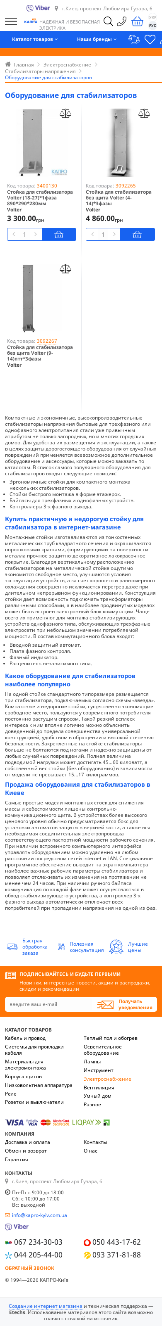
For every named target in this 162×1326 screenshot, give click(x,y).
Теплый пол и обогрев (111, 1038)
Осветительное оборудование (103, 1050)
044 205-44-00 (38, 1255)
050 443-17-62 (116, 1242)
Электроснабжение (107, 1079)
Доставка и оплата (27, 1142)
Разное (92, 1104)
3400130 (47, 186)
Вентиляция (99, 1087)
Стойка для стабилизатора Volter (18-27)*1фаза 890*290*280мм (40, 197)
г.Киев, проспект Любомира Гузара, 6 (107, 8)
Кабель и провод (25, 1038)
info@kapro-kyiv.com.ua (39, 1215)
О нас (90, 1151)
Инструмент (99, 1070)
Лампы (92, 1061)
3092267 (47, 341)
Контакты (95, 1142)
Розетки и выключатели (34, 1102)
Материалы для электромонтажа (25, 1064)
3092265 (126, 186)
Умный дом (97, 1096)
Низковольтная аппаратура (39, 1085)
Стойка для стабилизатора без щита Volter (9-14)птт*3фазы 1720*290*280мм (40, 356)
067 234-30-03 (38, 1242)
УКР (152, 17)
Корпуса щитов (23, 1076)
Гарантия (16, 1159)
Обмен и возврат (26, 1151)
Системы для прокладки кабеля (34, 1050)
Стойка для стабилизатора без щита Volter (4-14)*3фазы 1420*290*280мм (119, 200)
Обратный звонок (29, 1268)
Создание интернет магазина (45, 1306)
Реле (11, 1094)
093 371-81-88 (116, 1255)
